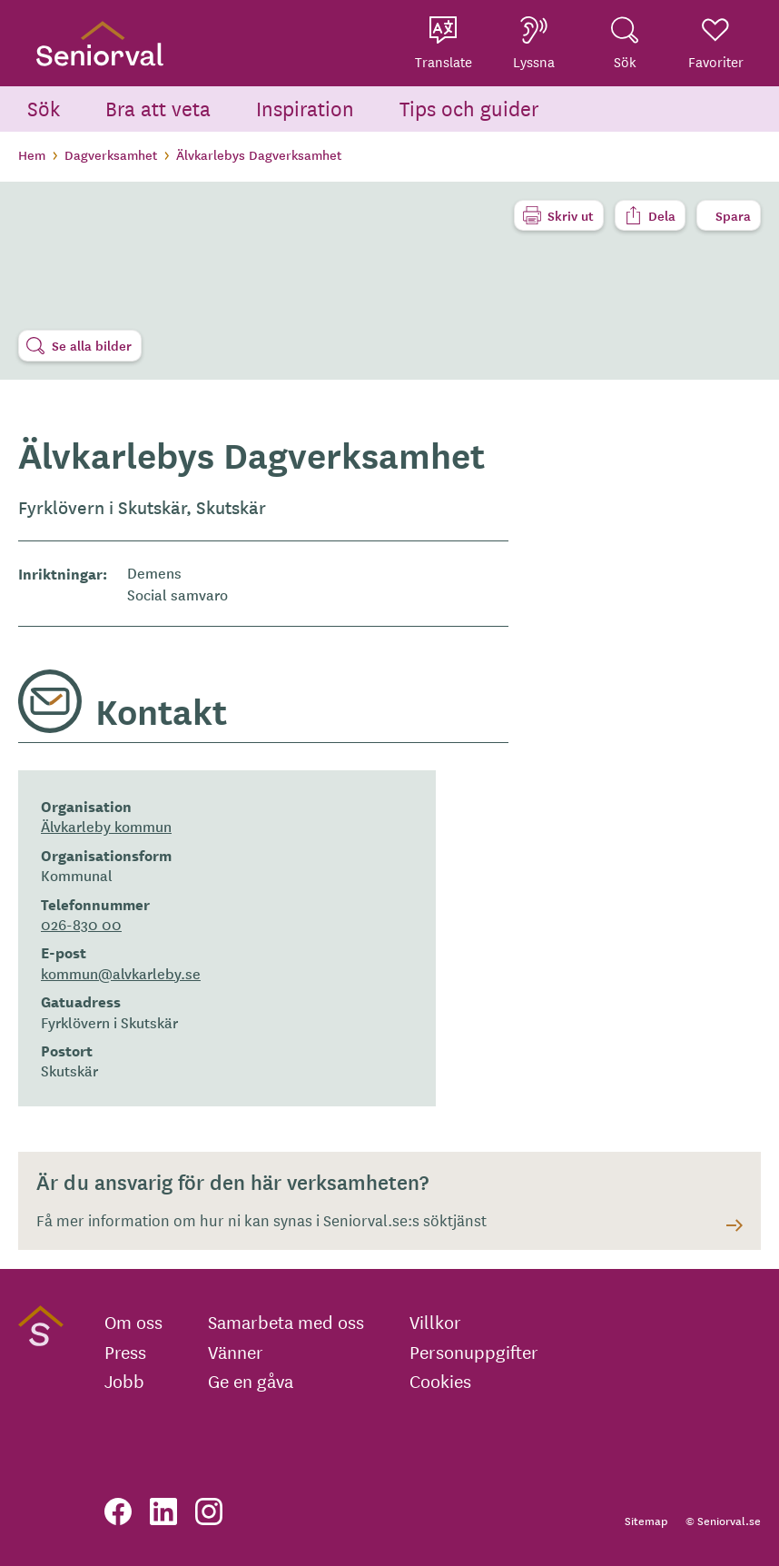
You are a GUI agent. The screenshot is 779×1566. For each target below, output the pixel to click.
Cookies (440, 1380)
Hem (31, 154)
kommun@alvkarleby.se (121, 973)
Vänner (235, 1351)
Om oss (133, 1321)
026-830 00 (81, 924)
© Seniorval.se (723, 1520)
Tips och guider (469, 108)
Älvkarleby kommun (106, 826)
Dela (661, 215)
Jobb (124, 1380)
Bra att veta (158, 108)
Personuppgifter (473, 1351)
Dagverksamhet (110, 154)
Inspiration (305, 108)
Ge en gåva (250, 1380)
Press (125, 1351)
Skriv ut (570, 215)
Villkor (435, 1321)
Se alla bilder (92, 345)
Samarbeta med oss (286, 1321)
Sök (43, 108)
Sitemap (646, 1520)
